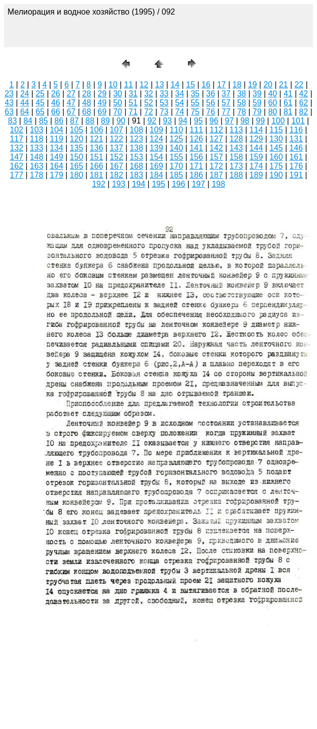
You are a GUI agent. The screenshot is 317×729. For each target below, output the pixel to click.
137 (116, 148)
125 (176, 139)
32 (148, 93)
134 (56, 148)
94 (182, 120)
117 (17, 139)
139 (156, 148)
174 (256, 166)
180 (76, 175)
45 (40, 102)
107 (116, 130)
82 (303, 111)
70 (117, 111)
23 (9, 93)
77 (226, 111)
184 (156, 175)
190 (276, 175)
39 (257, 93)
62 (303, 102)
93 (167, 120)
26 (55, 93)
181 (96, 175)
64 (24, 111)
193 (119, 184)
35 (194, 93)
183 (136, 175)
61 (287, 102)
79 (257, 111)
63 (9, 111)
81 (287, 111)
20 (267, 84)
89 (105, 120)
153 (136, 157)
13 (159, 84)
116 (296, 130)
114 (256, 130)
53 (164, 102)
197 (198, 184)
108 (136, 130)
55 (194, 102)
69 (102, 111)
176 (296, 166)
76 (210, 111)
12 (144, 84)
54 (179, 102)
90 (121, 120)
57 (226, 102)
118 (36, 139)
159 (256, 157)
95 (198, 120)
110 (176, 130)
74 (179, 111)
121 (96, 139)
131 (296, 139)
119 (56, 139)
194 (138, 184)
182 (116, 175)
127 (216, 139)
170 (176, 166)
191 (296, 175)
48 (86, 102)
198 (218, 184)
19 (252, 84)
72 (148, 111)
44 (24, 102)
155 (176, 157)
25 (40, 93)
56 (210, 102)
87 (74, 120)
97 (229, 120)
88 (89, 120)
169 (156, 166)
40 (272, 93)
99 (260, 120)
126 (196, 139)
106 (96, 130)
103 (36, 130)
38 (241, 93)
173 (236, 166)
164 (56, 166)
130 (276, 139)
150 (76, 157)
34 (179, 93)
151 (96, 157)
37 (226, 93)
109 (156, 130)
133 (36, 148)
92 (151, 120)
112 (216, 130)
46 (55, 102)
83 (12, 120)
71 (133, 111)
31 (133, 93)
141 (196, 148)
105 (76, 130)
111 (196, 130)
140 (176, 148)
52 (148, 102)
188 (236, 175)
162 (17, 166)
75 (194, 111)
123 (136, 139)
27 (71, 93)
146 (296, 148)
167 (116, 166)
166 (96, 166)
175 (276, 166)
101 (298, 120)
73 (164, 111)
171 (196, 166)
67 (71, 111)
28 (86, 93)
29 (102, 93)
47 (71, 102)
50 (117, 102)
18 (237, 84)
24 (24, 93)
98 (244, 120)
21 (283, 84)
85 (43, 120)
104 (56, 130)
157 (216, 157)
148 (36, 157)
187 (216, 175)
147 (17, 157)
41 (287, 93)
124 (156, 139)
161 (296, 157)
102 (17, 130)
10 (113, 84)
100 (278, 120)
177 (17, 175)
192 (98, 184)
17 (221, 84)
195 (158, 184)
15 (190, 84)
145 (276, 148)
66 (55, 111)
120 (76, 139)
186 (196, 175)
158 (236, 157)
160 (276, 157)
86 (58, 120)
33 (164, 93)
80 (272, 111)
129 (256, 139)
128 (236, 139)
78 (241, 111)
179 (56, 175)
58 (241, 102)
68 (86, 111)
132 (17, 148)
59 (257, 102)
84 (28, 120)
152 (116, 157)
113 (236, 130)
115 (276, 130)
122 (116, 139)
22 (298, 84)
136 (96, 148)
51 (133, 102)
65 (40, 111)
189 (256, 175)
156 (196, 157)
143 (236, 148)
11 (128, 84)
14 (174, 84)
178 (36, 175)
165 (76, 166)
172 (216, 166)
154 (156, 157)
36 (210, 93)
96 (214, 120)
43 (9, 102)
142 (216, 148)
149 (56, 157)
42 (303, 93)
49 (102, 102)
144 (256, 148)
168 (136, 166)
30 (117, 93)
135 (76, 148)
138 (136, 148)
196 (178, 184)
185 (176, 175)
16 (205, 84)
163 (36, 166)
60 (272, 102)
